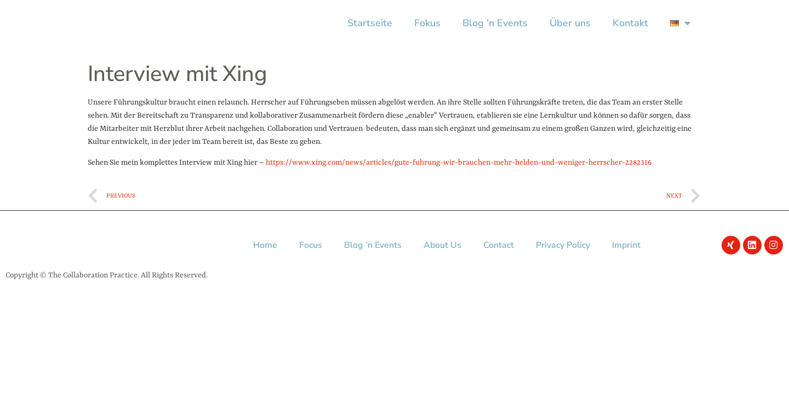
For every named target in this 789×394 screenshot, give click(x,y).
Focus (310, 245)
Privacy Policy (563, 245)
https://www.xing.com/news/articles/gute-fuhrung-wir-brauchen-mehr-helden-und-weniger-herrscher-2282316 (458, 162)
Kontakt (630, 23)
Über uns (570, 23)
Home (265, 245)
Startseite (369, 23)
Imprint (626, 245)
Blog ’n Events (495, 23)
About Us (442, 245)
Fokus (427, 23)
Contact (498, 245)
